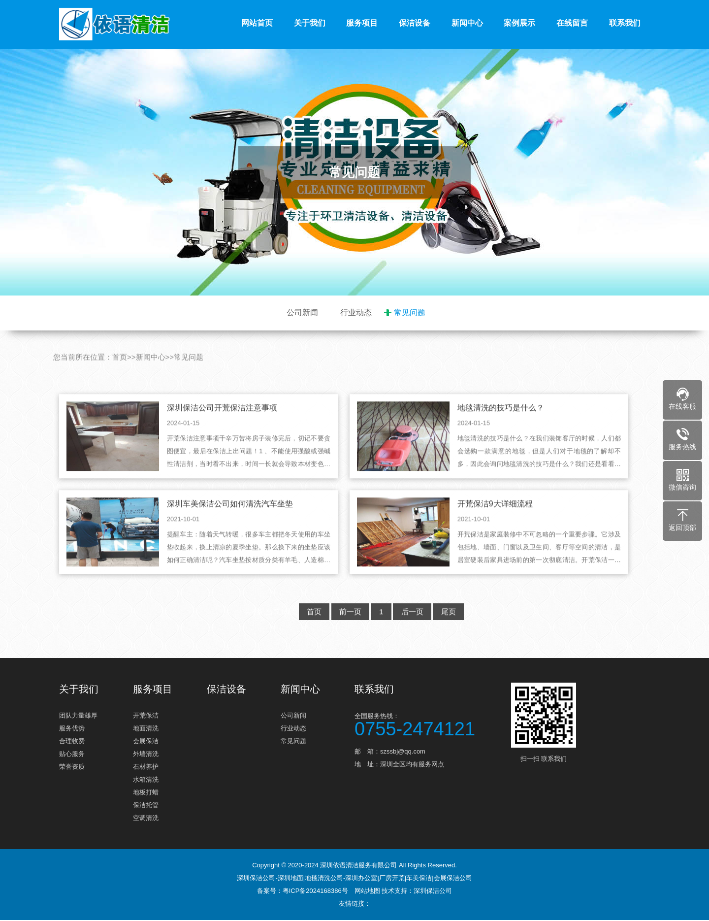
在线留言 (572, 23)
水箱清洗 (146, 780)
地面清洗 (146, 729)
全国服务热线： (428, 724)
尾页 (450, 625)
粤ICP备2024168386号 (315, 891)
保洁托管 (146, 806)
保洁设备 (414, 23)
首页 (119, 370)
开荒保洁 (146, 716)
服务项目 (362, 23)
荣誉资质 (72, 767)
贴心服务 (72, 754)
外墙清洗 (146, 754)
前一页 (349, 625)
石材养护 (146, 767)
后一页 (413, 625)
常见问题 (409, 312)
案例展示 (519, 23)
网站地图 (367, 891)
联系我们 (625, 23)
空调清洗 (146, 818)
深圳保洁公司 (433, 891)
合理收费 (72, 742)
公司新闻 (302, 312)
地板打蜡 (146, 793)
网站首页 (257, 23)
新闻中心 (467, 23)
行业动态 (356, 312)
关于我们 (309, 23)
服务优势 (72, 729)
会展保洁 (146, 742)
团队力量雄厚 (78, 716)
